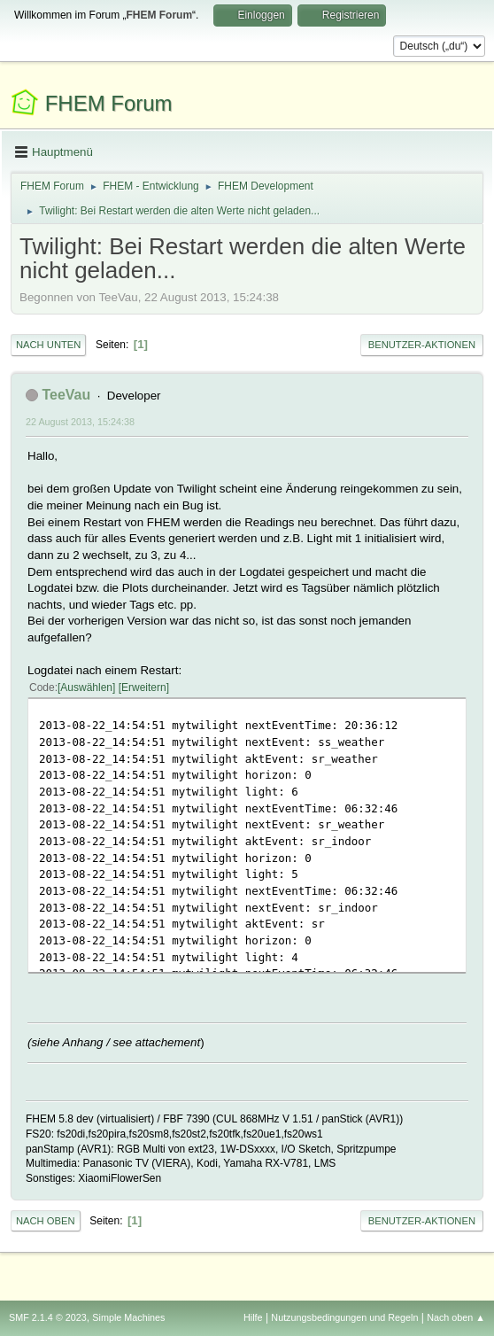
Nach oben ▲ (456, 1317)
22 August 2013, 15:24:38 (80, 421)
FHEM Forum (109, 103)
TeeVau (66, 394)
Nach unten (48, 344)
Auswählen (86, 687)
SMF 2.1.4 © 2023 (48, 1317)
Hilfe (253, 1317)
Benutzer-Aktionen (421, 344)
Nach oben (45, 1221)
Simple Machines (128, 1317)
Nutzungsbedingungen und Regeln (344, 1317)
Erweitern (143, 687)
